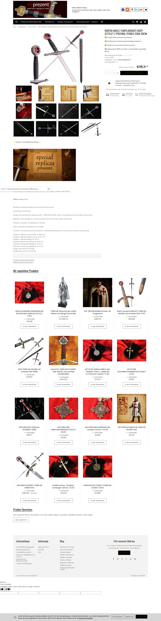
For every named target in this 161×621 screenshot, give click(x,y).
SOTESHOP (141, 576)
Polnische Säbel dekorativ (31, 22)
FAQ (39, 552)
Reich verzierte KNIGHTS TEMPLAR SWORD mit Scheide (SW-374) (131, 312)
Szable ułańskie (65, 560)
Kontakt (41, 550)
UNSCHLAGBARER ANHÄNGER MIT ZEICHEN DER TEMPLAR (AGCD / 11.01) (29, 313)
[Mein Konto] (141, 21)
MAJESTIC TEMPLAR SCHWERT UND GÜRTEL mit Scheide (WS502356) (63, 371)
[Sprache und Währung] (145, 21)
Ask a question (21, 520)
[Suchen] (133, 21)
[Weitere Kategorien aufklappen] (102, 21)
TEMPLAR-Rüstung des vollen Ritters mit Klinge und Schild (63, 312)
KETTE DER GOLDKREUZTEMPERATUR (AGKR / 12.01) (131, 371)
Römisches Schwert (67, 547)
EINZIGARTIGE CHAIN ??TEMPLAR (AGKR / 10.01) (97, 486)
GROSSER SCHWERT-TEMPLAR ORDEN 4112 (29, 486)
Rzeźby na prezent (65, 22)
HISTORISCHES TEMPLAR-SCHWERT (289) (29, 428)
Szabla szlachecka (67, 555)
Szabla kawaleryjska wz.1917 (67, 569)
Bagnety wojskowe (67, 562)
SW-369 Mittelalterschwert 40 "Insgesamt (97, 312)
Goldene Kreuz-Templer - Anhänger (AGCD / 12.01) (63, 486)
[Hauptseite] (40, 9)
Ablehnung (129, 617)
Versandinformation (23, 552)
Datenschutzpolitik (86, 618)
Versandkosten (32, 576)
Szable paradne (66, 565)
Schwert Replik (65, 552)
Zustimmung (141, 617)
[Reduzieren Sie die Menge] (114, 73)
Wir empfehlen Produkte (26, 271)
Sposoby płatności (23, 550)
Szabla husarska (66, 557)
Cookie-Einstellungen (24, 563)
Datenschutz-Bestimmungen (22, 560)
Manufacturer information (23, 262)
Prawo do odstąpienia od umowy (25, 556)
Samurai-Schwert (66, 550)
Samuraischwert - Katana (86, 22)
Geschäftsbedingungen (25, 547)
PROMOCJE (49, 22)
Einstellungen (117, 617)
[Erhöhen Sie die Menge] (106, 73)
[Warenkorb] (137, 21)
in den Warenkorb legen (134, 73)
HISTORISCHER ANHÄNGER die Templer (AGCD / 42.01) (97, 428)
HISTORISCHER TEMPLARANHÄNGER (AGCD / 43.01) (63, 429)
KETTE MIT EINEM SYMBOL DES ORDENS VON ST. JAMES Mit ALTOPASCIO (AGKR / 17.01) (97, 371)
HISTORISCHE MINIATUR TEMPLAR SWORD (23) (131, 428)
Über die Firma (43, 547)
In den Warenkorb (29, 326)
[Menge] (110, 73)
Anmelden (124, 553)
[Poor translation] (7, 589)
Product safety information (23, 260)
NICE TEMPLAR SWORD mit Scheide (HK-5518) (29, 370)
